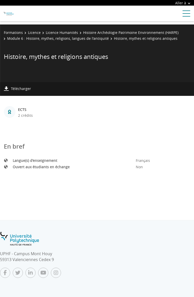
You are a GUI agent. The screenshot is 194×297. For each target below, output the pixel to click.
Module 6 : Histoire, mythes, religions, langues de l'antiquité (58, 38)
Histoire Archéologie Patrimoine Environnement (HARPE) (130, 32)
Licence (34, 32)
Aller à (182, 3)
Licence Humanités (62, 32)
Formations (13, 32)
